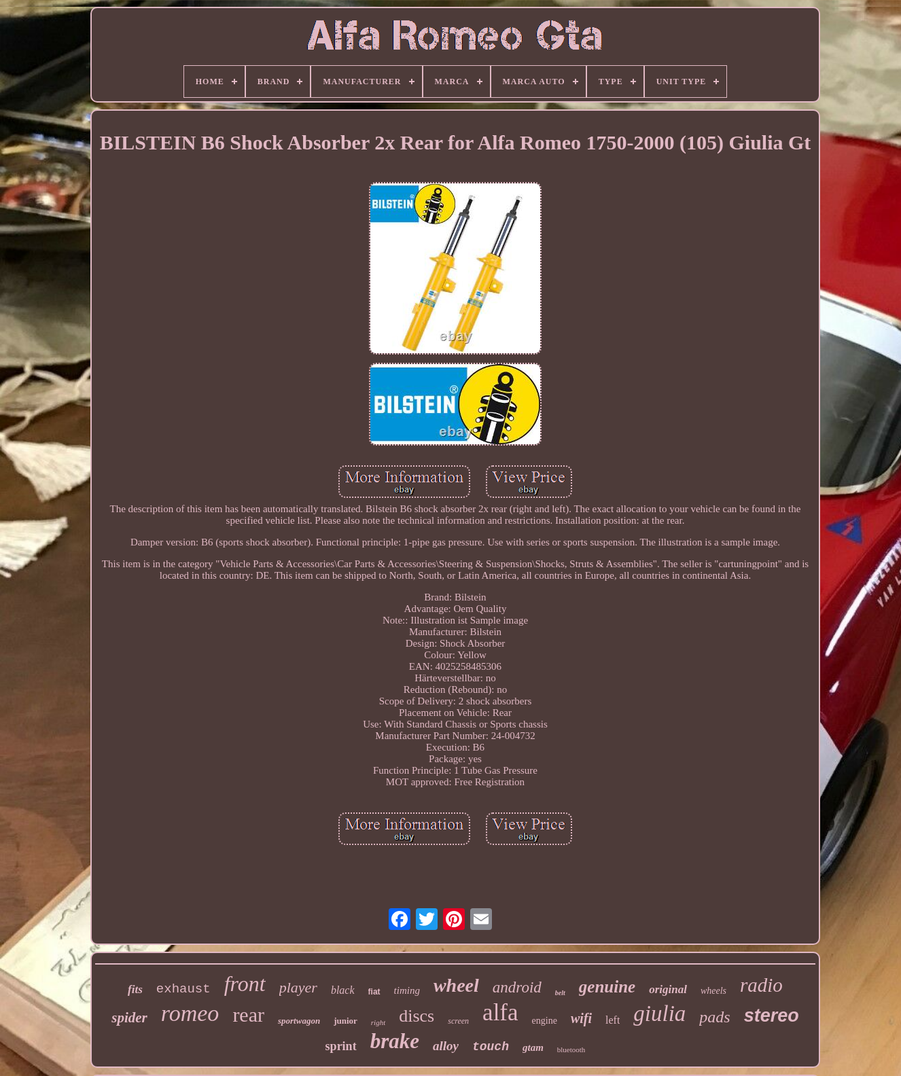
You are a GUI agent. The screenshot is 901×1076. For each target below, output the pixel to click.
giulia (659, 1013)
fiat (374, 992)
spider (129, 1017)
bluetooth (571, 1049)
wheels (713, 991)
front (245, 983)
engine (544, 1021)
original (668, 989)
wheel (456, 985)
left (612, 1020)
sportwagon (299, 1021)
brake (394, 1041)
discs (416, 1016)
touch (490, 1047)
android (517, 987)
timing (407, 990)
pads (714, 1017)
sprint (341, 1046)
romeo (190, 1013)
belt (560, 993)
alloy (446, 1046)
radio (761, 985)
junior (345, 1021)
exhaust (183, 989)
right (378, 1022)
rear (248, 1014)
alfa (500, 1012)
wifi (581, 1018)
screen (458, 1021)
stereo (771, 1015)
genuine (607, 987)
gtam (533, 1047)
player (298, 987)
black (343, 990)
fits (135, 989)
